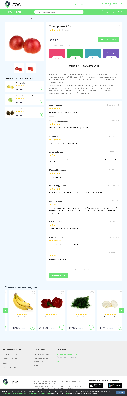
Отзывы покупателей (10, 355)
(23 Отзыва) (65, 30)
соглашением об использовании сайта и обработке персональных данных (26, 393)
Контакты (37, 365)
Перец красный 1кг (78, 317)
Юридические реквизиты (43, 355)
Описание (74, 66)
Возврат (6, 363)
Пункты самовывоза (10, 367)
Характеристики (91, 66)
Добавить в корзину (108, 40)
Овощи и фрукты (19, 18)
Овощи (29, 18)
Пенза (77, 5)
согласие (66, 393)
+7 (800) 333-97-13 (112, 4)
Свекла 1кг (19, 109)
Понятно (120, 392)
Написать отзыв (58, 275)
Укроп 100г (107, 317)
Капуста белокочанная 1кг (25, 96)
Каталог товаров (14, 12)
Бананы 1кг (49, 317)
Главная (8, 18)
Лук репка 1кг (20, 83)
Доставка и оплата (10, 359)
